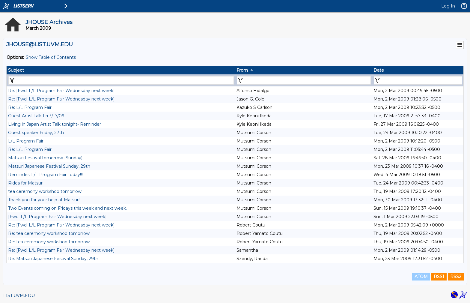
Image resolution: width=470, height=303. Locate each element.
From (242, 70)
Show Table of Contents (51, 57)
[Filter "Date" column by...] (418, 80)
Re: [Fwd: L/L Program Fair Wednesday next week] (61, 90)
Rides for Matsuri (25, 183)
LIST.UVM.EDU (19, 295)
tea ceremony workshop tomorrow (45, 191)
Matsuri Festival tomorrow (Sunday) (45, 157)
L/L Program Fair (25, 141)
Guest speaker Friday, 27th (36, 132)
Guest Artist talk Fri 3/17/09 (36, 115)
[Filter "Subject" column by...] (121, 80)
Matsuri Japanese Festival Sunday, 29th (49, 166)
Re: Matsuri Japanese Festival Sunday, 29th (53, 258)
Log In (448, 6)
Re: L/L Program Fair (30, 107)
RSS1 (439, 276)
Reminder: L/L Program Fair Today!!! (45, 174)
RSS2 (455, 276)
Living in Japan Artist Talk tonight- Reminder (54, 124)
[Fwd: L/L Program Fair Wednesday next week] (57, 216)
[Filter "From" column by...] (304, 80)
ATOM (421, 276)
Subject (16, 70)
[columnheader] (121, 70)
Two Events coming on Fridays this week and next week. (67, 208)
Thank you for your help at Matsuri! (44, 199)
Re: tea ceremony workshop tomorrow (49, 233)
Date (378, 70)
